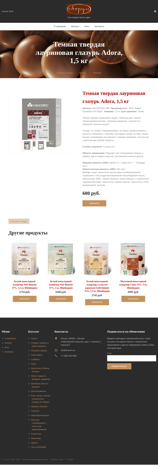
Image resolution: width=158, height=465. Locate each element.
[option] (42, 122)
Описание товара (20, 221)
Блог (87, 26)
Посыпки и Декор (39, 351)
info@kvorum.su (68, 351)
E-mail (109, 354)
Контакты (99, 26)
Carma (34, 339)
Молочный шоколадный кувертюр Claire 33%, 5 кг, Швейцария (133, 285)
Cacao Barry (36, 355)
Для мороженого (38, 392)
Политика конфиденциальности (35, 460)
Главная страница (64, 73)
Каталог (75, 26)
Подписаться (119, 367)
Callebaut (35, 360)
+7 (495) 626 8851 (69, 356)
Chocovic (35, 411)
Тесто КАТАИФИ (38, 448)
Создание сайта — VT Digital (61, 460)
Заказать (94, 203)
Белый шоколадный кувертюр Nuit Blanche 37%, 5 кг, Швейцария (61, 285)
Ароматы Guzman (39, 407)
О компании (60, 26)
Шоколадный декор (40, 416)
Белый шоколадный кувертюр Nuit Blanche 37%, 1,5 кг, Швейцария (24, 285)
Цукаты (34, 443)
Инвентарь (36, 439)
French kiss (36, 434)
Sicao (33, 364)
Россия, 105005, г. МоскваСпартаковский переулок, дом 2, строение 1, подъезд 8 (81, 342)
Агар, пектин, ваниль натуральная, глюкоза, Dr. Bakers (40, 399)
